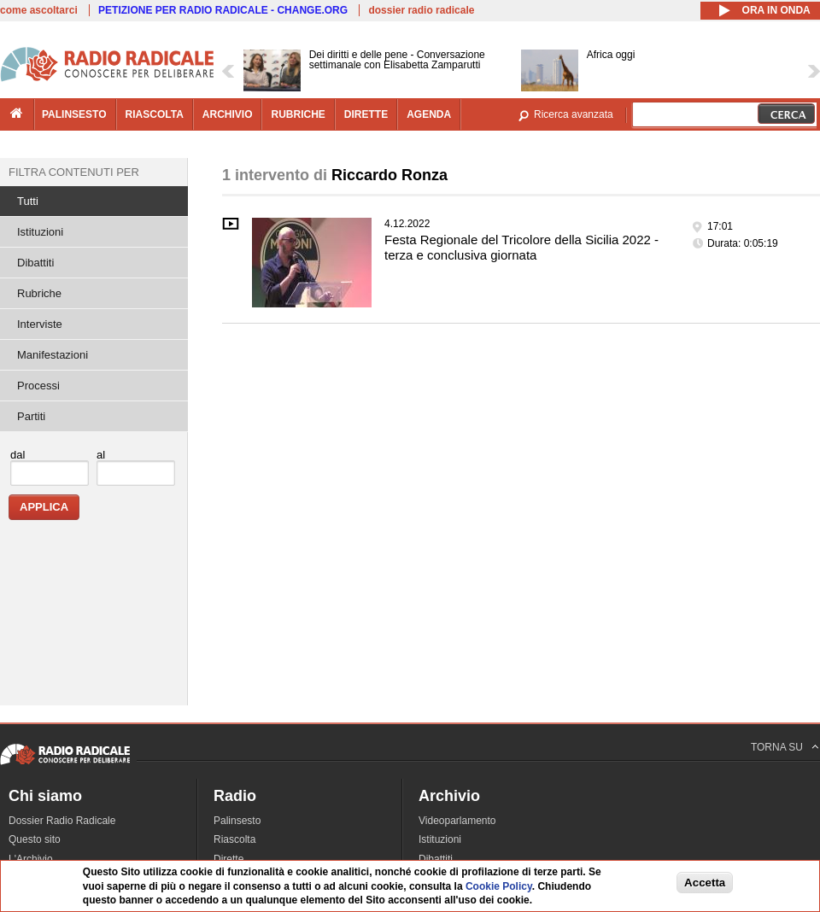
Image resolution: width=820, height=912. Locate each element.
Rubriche (39, 293)
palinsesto (74, 114)
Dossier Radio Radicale (62, 821)
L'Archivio (31, 859)
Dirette (228, 859)
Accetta (704, 885)
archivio (227, 114)
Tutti (27, 201)
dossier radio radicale (421, 10)
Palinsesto (237, 821)
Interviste (39, 324)
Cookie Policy (499, 889)
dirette (366, 114)
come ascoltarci (39, 10)
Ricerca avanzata (573, 114)
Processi (38, 385)
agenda (429, 114)
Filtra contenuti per (74, 172)
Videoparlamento (457, 821)
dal (17, 454)
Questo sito (35, 839)
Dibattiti (35, 262)
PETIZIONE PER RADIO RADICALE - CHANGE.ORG (223, 10)
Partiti (31, 416)
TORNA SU (777, 747)
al (101, 454)
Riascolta (234, 839)
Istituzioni (40, 231)
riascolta (155, 114)
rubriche (298, 114)
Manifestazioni (52, 354)
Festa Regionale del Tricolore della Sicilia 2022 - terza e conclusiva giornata (521, 247)
